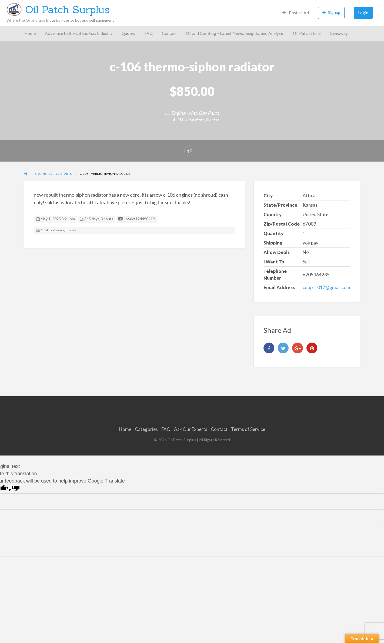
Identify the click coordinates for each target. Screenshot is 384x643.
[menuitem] (295, 13)
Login (363, 12)
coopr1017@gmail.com (326, 287)
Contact (169, 33)
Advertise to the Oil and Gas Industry (78, 33)
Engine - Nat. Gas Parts (195, 113)
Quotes (128, 33)
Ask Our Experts (190, 429)
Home (30, 33)
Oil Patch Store (306, 33)
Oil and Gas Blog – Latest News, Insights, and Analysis (235, 33)
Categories (146, 429)
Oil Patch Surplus (67, 9)
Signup (331, 12)
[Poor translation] (13, 488)
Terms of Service (248, 429)
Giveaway (339, 33)
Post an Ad (295, 12)
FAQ (148, 33)
